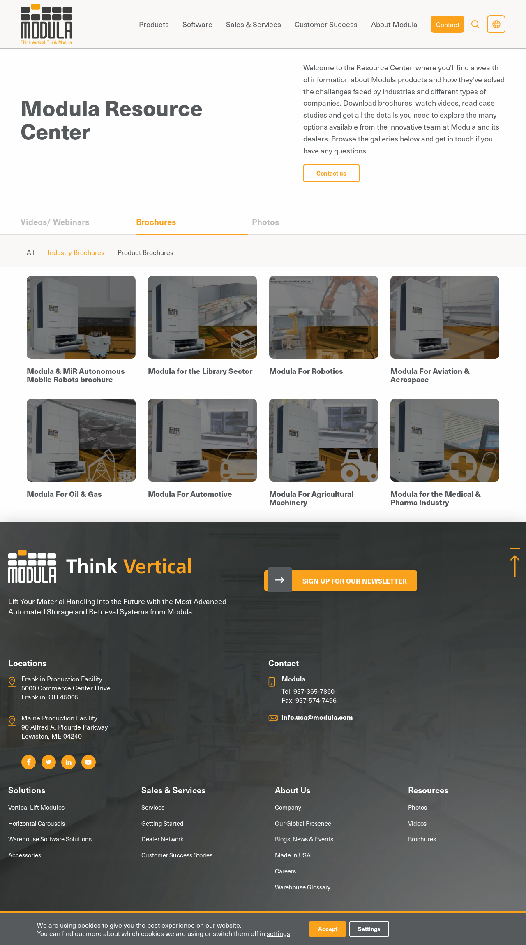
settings (278, 933)
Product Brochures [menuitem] (145, 252)
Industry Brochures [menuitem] (76, 252)
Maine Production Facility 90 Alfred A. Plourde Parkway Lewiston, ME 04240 (64, 727)
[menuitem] (153, 24)
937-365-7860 (314, 690)
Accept (328, 928)
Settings (370, 928)
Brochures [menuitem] (156, 221)
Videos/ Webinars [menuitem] (55, 221)
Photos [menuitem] (265, 221)
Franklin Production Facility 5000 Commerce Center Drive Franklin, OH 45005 (66, 688)
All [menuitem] (31, 252)
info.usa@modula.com (317, 716)
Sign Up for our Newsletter (356, 581)
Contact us (331, 173)
